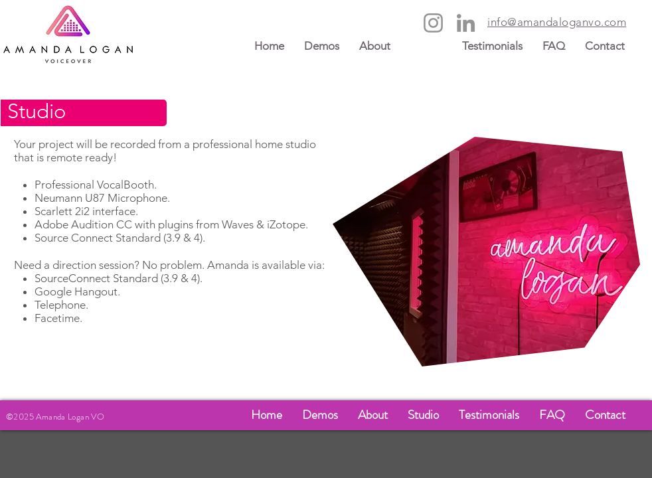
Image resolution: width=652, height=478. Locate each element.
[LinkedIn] (466, 23)
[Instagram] (433, 23)
